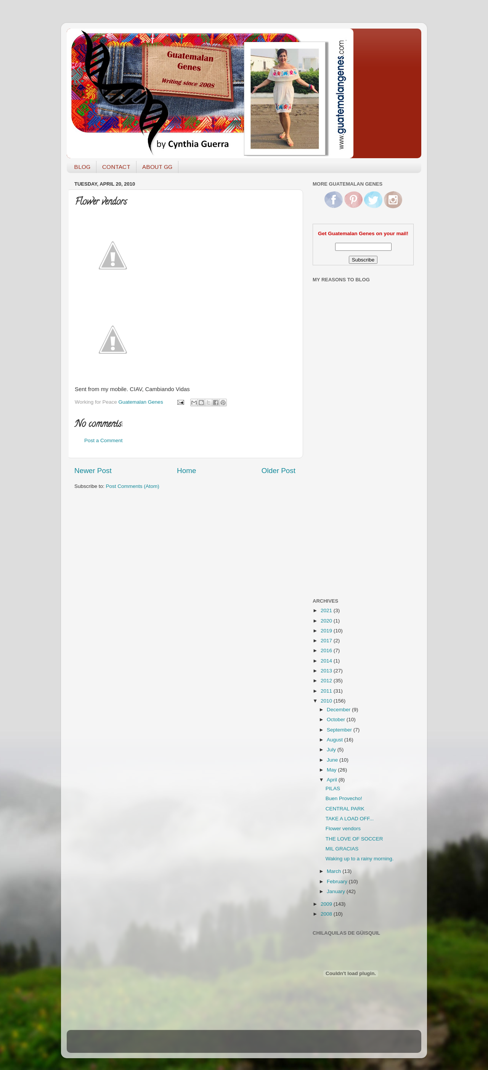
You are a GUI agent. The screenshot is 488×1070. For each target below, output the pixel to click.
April (333, 780)
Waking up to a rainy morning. (360, 858)
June (333, 760)
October (337, 719)
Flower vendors (343, 828)
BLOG (82, 167)
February (338, 881)
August (335, 740)
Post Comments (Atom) (132, 486)
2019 (327, 631)
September (340, 730)
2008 (327, 914)
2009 (327, 904)
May (332, 770)
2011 (327, 691)
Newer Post (93, 471)
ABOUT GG (157, 167)
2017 (327, 640)
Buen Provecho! (344, 798)
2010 (327, 701)
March (334, 871)
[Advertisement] (343, 470)
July (332, 749)
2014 (327, 661)
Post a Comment (103, 440)
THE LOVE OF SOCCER (354, 839)
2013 (327, 671)
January (337, 891)
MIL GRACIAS (342, 849)
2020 (327, 621)
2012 (327, 680)
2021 (327, 610)
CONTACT (116, 167)
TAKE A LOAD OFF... (350, 818)
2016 (327, 650)
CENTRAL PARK (345, 809)
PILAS (333, 788)
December (339, 709)
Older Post (278, 471)
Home (186, 471)
